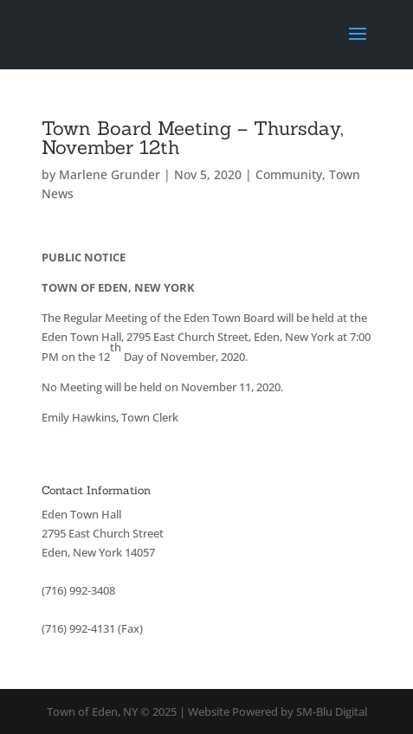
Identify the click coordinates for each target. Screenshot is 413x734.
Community (288, 174)
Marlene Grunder (109, 174)
